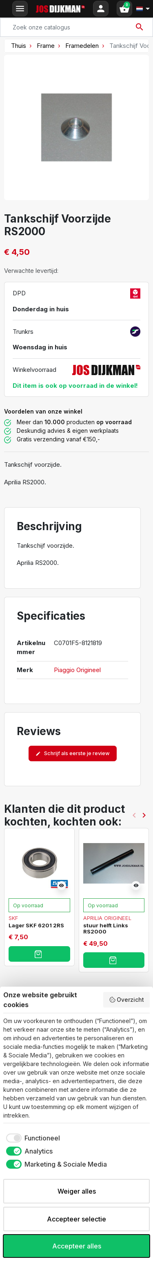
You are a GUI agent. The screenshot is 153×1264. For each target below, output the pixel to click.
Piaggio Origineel (77, 670)
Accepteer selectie (76, 1219)
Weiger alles (77, 1191)
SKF (13, 918)
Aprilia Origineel (107, 918)
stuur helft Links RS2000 (105, 928)
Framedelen (82, 45)
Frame (46, 45)
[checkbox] (31, 1138)
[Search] (76, 27)
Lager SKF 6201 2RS (36, 925)
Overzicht (126, 999)
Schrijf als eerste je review (72, 753)
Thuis (18, 45)
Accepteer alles (76, 1246)
